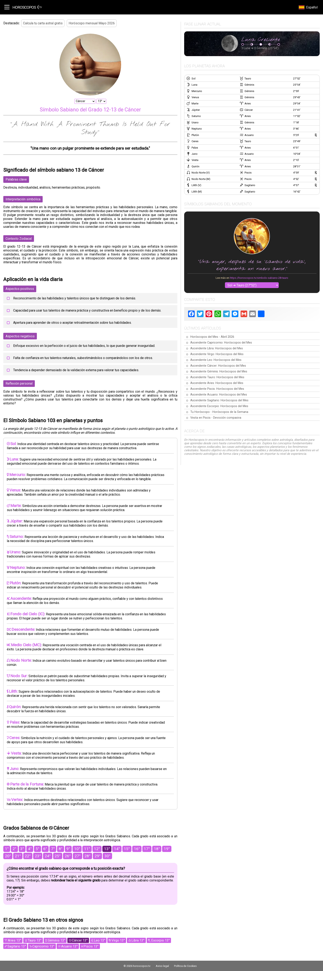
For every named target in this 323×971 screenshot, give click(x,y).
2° (14, 848)
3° (22, 848)
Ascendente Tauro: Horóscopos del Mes (217, 377)
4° (30, 848)
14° (117, 848)
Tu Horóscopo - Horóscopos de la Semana (219, 412)
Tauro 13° (34, 940)
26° (68, 856)
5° (37, 848)
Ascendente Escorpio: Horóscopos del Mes (219, 406)
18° (157, 848)
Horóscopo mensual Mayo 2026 (92, 23)
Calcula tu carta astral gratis (43, 23)
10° (77, 848)
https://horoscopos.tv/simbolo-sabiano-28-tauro (259, 277)
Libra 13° (137, 940)
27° (78, 856)
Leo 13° (99, 940)
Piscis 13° (90, 946)
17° (147, 848)
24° (48, 856)
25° (58, 856)
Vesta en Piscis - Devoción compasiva (215, 417)
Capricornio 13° (43, 946)
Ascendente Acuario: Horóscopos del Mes (218, 394)
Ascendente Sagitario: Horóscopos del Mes (219, 400)
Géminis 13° (56, 940)
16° (137, 848)
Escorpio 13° (160, 940)
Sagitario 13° (16, 946)
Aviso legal (162, 965)
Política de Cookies (185, 965)
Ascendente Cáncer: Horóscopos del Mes (218, 365)
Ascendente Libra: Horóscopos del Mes (216, 348)
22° (28, 856)
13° (107, 848)
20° (8, 856)
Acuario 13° (69, 946)
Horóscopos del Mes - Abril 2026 (212, 337)
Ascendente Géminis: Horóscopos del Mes (218, 371)
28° (87, 856)
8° (60, 848)
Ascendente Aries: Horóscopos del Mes (216, 383)
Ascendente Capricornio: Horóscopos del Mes (221, 342)
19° (167, 848)
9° (68, 848)
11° (87, 848)
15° (127, 848)
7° (53, 848)
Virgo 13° (118, 940)
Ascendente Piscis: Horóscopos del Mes (217, 389)
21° (18, 856)
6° (45, 848)
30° (107, 856)
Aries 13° (14, 940)
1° (7, 848)
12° (97, 848)
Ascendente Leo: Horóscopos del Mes (215, 360)
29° (98, 856)
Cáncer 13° (80, 940)
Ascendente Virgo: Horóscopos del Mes (216, 354)
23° (38, 856)
